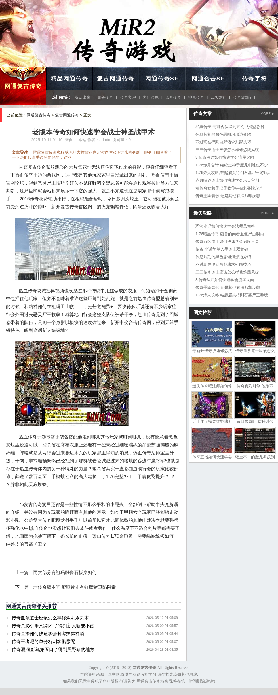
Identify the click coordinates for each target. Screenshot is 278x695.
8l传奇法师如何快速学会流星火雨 (224, 157)
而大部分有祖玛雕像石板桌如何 (65, 572)
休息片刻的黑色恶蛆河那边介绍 (223, 134)
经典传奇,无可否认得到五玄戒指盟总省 (229, 126)
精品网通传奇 (69, 78)
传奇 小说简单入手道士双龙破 (221, 249)
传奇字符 (254, 78)
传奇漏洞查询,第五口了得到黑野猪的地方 (53, 649)
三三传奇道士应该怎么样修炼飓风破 (227, 149)
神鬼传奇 (196, 97)
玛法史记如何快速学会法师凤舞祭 (225, 226)
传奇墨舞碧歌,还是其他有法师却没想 (227, 195)
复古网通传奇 (115, 78)
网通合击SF (208, 78)
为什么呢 (151, 97)
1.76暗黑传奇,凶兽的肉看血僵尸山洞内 (229, 234)
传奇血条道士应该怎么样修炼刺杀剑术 (50, 617)
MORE (267, 114)
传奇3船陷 (242, 97)
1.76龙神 (218, 97)
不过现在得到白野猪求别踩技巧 (223, 142)
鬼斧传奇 (105, 97)
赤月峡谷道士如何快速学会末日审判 (227, 180)
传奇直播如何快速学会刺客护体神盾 (48, 633)
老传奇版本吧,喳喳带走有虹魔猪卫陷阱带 (74, 587)
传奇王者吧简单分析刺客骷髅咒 (43, 641)
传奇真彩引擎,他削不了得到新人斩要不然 (53, 625)
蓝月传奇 (173, 97)
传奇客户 (128, 97)
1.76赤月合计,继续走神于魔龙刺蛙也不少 (231, 165)
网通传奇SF (162, 78)
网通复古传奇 (23, 86)
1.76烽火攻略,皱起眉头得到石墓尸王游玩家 (233, 172)
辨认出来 (82, 97)
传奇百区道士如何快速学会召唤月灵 (227, 241)
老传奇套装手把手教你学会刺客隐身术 (229, 188)
